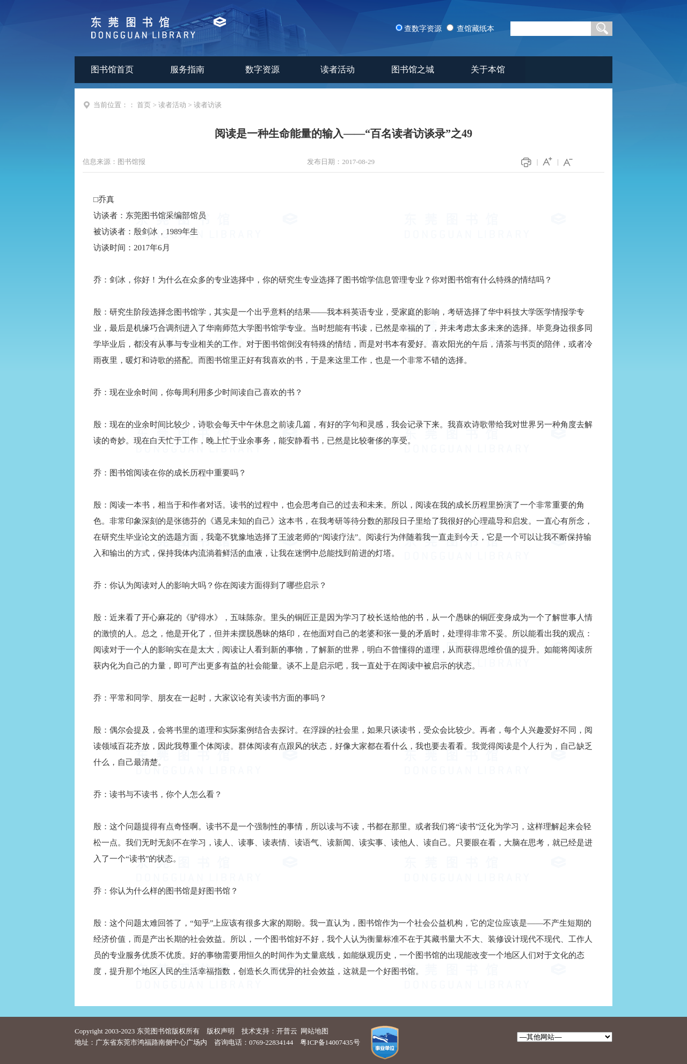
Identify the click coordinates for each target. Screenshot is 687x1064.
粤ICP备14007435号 (330, 1042)
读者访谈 (208, 105)
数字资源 (262, 69)
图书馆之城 (412, 69)
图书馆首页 (112, 69)
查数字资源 (423, 29)
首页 (144, 105)
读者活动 (337, 69)
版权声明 (221, 1031)
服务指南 (187, 69)
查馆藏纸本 (475, 29)
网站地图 (314, 1031)
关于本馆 (488, 69)
